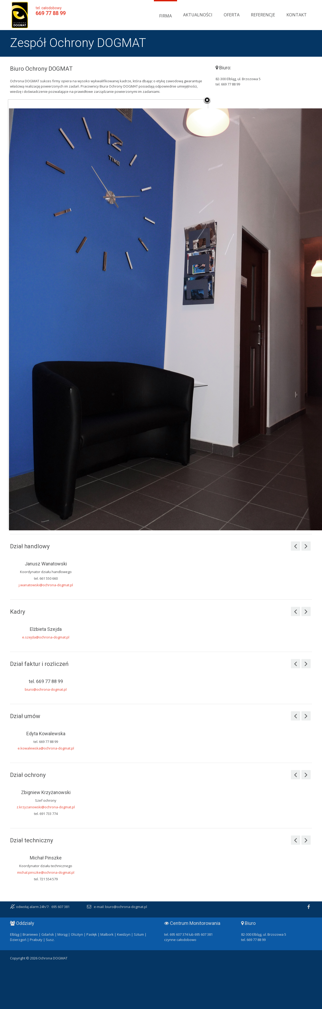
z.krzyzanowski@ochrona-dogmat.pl (46, 807)
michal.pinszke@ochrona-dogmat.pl (45, 872)
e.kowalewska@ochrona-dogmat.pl (46, 748)
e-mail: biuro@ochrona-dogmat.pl (120, 906)
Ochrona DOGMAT (20, 15)
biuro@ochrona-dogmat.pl (46, 689)
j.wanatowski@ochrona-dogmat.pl (46, 585)
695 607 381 (60, 906)
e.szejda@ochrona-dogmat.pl (45, 637)
